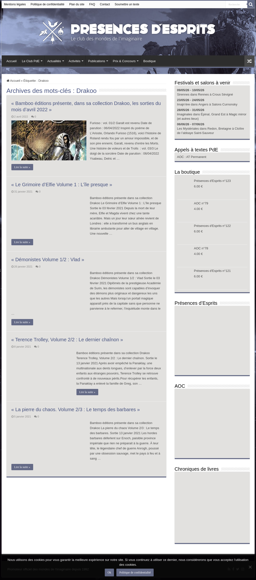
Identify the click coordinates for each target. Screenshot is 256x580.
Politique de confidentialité (47, 4)
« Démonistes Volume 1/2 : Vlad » (47, 259)
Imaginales (184, 114)
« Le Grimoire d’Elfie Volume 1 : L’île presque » (61, 184)
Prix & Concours (124, 61)
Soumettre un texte (127, 4)
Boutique (149, 61)
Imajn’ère (183, 104)
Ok (109, 572)
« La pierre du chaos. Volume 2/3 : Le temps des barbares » (75, 409)
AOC (181, 157)
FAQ (92, 4)
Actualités (54, 61)
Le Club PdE (30, 61)
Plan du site (76, 4)
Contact (105, 4)
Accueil (12, 61)
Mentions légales (15, 4)
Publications (96, 61)
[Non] (250, 567)
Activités (74, 61)
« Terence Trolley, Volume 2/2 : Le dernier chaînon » (67, 339)
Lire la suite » (22, 167)
